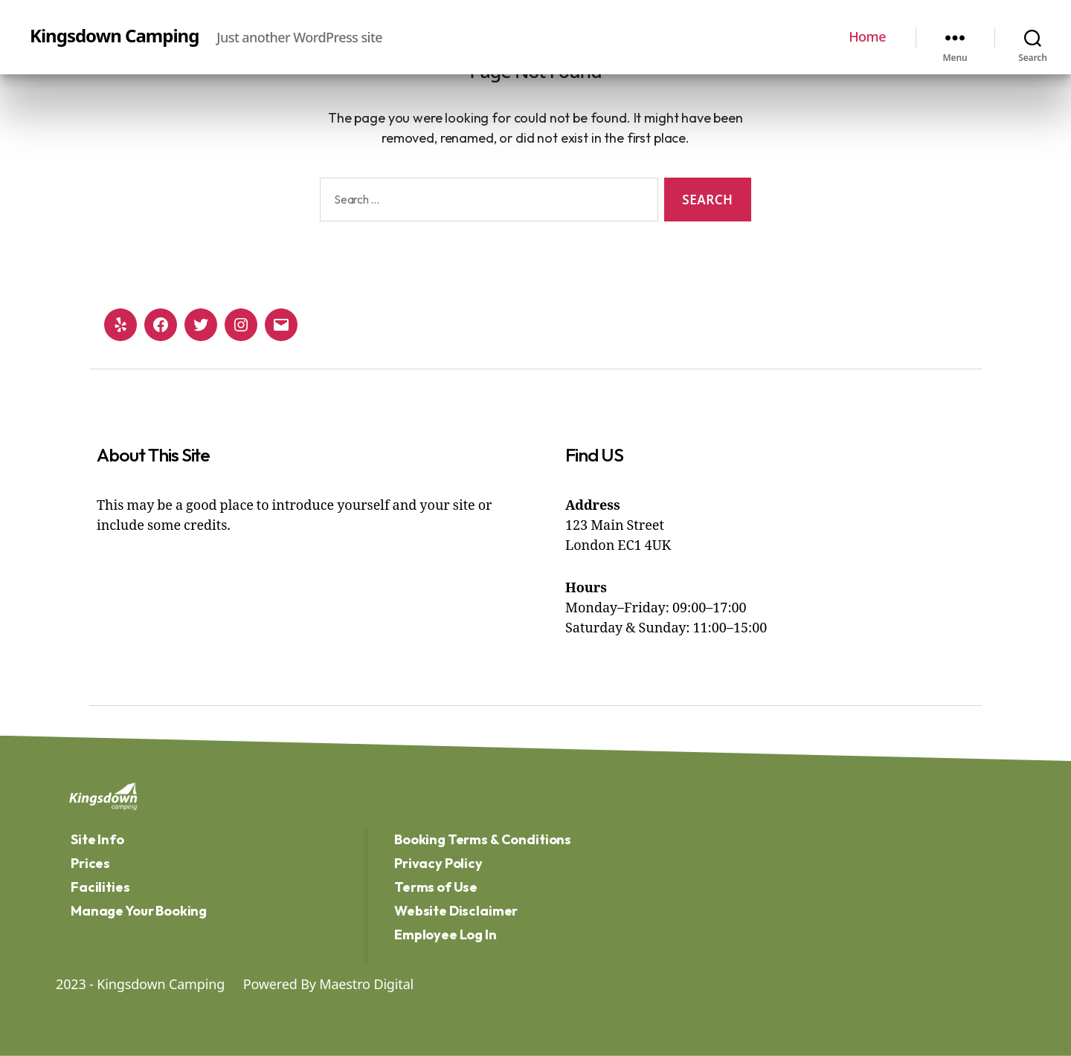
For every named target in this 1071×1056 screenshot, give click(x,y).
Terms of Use (435, 886)
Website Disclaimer (456, 910)
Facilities (100, 886)
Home (867, 37)
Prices (90, 863)
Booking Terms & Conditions (482, 839)
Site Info (97, 839)
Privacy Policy (438, 863)
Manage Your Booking (139, 910)
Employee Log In (445, 934)
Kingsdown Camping (114, 36)
